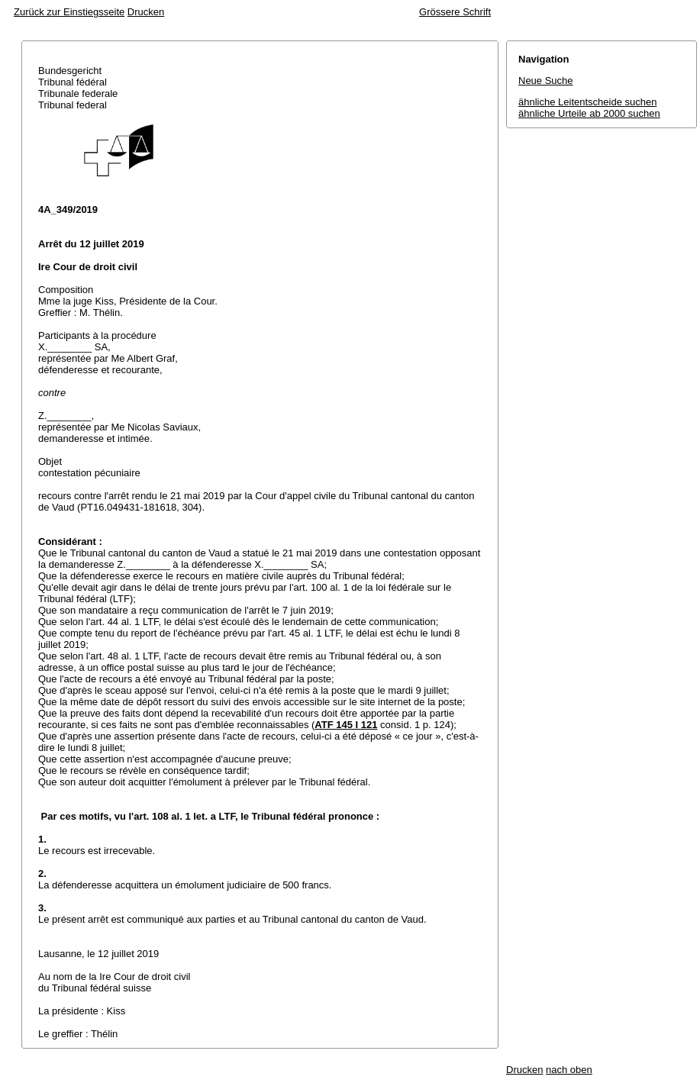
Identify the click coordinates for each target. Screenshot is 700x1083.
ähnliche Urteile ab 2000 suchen (589, 113)
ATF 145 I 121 (346, 724)
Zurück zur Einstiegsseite (69, 12)
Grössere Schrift (455, 12)
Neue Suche (545, 80)
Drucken (145, 12)
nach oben (569, 1069)
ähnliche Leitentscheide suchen (587, 102)
